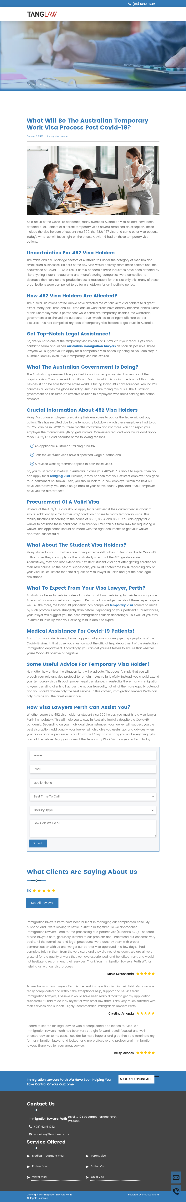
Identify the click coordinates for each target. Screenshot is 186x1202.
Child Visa (97, 1177)
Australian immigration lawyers (91, 346)
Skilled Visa (98, 1166)
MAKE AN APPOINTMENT (136, 1079)
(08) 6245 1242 (144, 4)
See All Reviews (42, 903)
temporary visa (121, 605)
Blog (42, 84)
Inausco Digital (150, 1195)
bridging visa (60, 476)
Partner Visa (40, 1166)
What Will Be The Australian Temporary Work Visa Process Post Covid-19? (57, 93)
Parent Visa (98, 1156)
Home (31, 84)
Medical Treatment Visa (47, 1156)
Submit (38, 843)
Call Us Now (176, 1191)
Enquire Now (176, 1177)
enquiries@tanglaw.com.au (52, 1134)
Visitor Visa (39, 1177)
